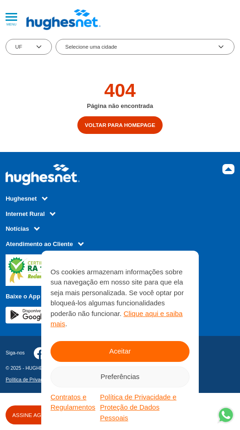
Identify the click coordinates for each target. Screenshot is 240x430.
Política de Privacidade (30, 379)
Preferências (120, 376)
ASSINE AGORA (33, 415)
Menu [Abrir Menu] (11, 19)
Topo (228, 169)
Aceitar (120, 351)
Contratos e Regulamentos (73, 402)
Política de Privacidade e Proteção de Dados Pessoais (138, 407)
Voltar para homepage (120, 125)
